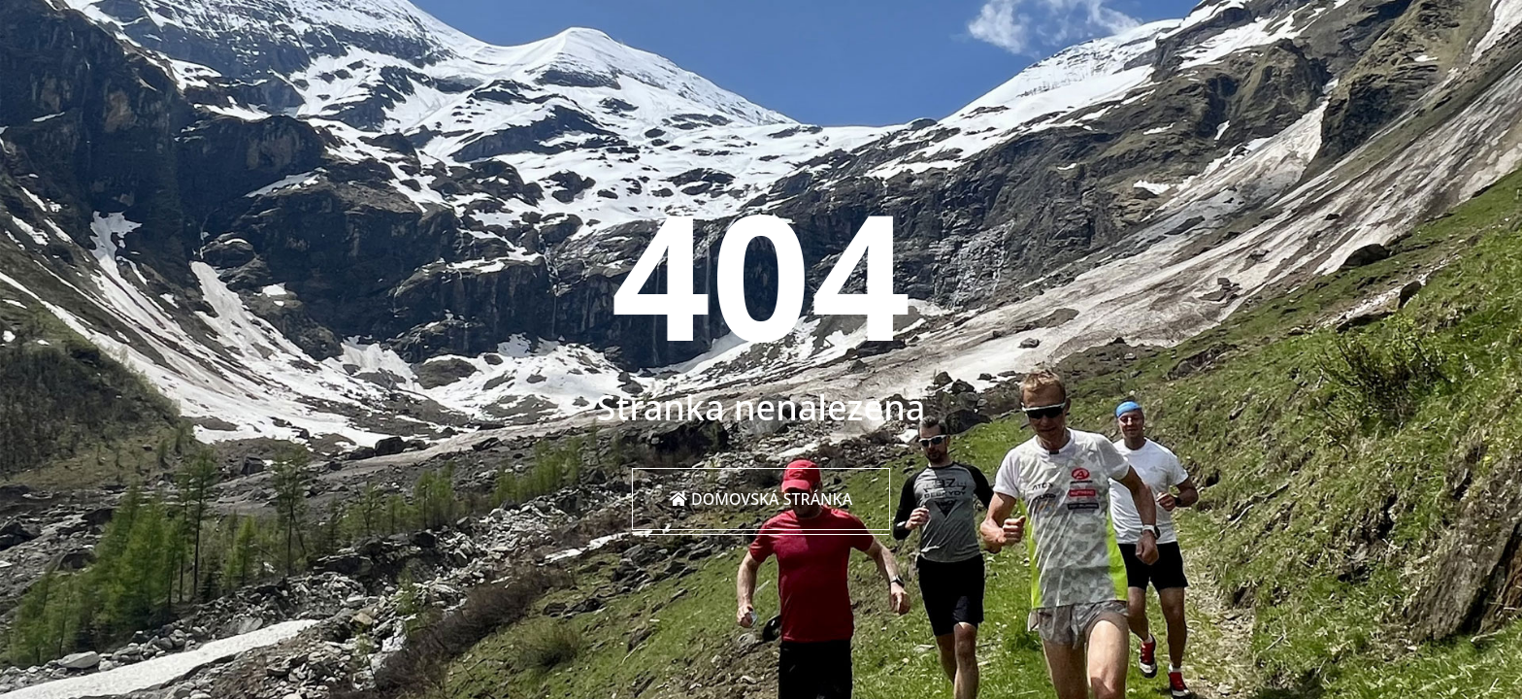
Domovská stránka (761, 499)
